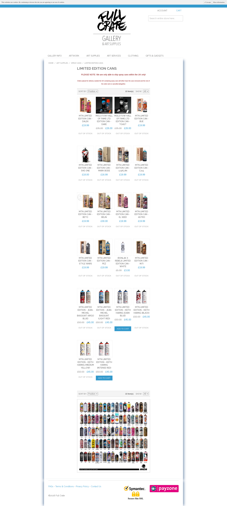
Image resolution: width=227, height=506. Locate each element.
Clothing (133, 56)
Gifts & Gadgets (154, 56)
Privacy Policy (82, 486)
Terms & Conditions (64, 486)
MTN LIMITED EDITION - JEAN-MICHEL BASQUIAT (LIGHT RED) (104, 313)
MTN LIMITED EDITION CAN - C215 (141, 168)
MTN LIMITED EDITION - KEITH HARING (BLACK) (141, 310)
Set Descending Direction (100, 91)
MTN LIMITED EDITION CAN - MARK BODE (104, 168)
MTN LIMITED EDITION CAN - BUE (141, 119)
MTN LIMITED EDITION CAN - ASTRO (141, 214)
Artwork (74, 56)
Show (139, 91)
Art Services (114, 56)
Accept (208, 2)
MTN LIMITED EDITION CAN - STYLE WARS (85, 261)
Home (50, 63)
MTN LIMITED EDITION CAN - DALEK (85, 119)
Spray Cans (76, 63)
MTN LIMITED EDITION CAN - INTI (141, 261)
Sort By (82, 91)
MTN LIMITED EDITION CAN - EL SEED (123, 214)
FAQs (50, 486)
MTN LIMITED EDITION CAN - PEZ (104, 261)
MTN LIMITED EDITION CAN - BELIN (104, 214)
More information (219, 2)
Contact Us (96, 486)
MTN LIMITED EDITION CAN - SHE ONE (85, 168)
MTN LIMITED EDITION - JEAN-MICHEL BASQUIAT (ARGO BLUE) (85, 313)
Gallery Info (55, 56)
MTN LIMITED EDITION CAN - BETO (85, 214)
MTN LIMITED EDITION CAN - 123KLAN (123, 168)
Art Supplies (93, 56)
